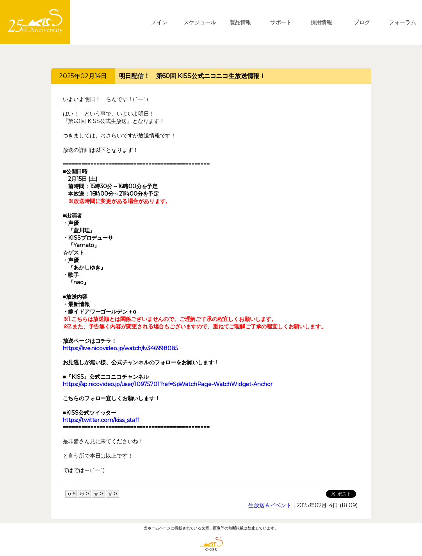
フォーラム (402, 22)
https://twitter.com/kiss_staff (101, 420)
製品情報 (240, 22)
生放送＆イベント (270, 505)
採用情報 (321, 22)
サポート (281, 22)
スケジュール (199, 22)
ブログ (362, 22)
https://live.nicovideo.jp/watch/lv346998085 (120, 348)
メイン (159, 22)
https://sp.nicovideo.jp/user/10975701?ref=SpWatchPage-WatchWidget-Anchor (167, 384)
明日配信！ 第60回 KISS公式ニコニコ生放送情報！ (192, 76)
